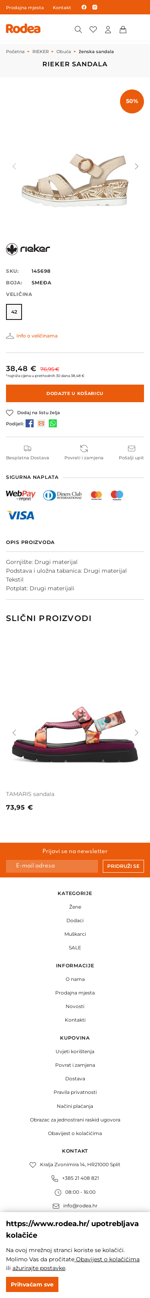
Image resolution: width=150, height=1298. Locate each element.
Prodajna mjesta (25, 7)
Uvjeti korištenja (75, 1051)
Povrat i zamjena (75, 1065)
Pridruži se (123, 866)
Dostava (75, 1079)
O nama (75, 979)
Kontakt (62, 7)
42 (14, 312)
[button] (136, 166)
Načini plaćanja (75, 1106)
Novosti (75, 1006)
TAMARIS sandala (30, 794)
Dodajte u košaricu (75, 393)
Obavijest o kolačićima (75, 1133)
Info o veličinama (37, 336)
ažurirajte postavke (38, 1268)
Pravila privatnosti (75, 1092)
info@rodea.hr (75, 1206)
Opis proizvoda (30, 542)
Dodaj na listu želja (38, 412)
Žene (75, 907)
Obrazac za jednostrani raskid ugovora (75, 1120)
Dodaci (75, 920)
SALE (75, 948)
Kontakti (75, 1020)
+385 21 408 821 (75, 1178)
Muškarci (75, 934)
